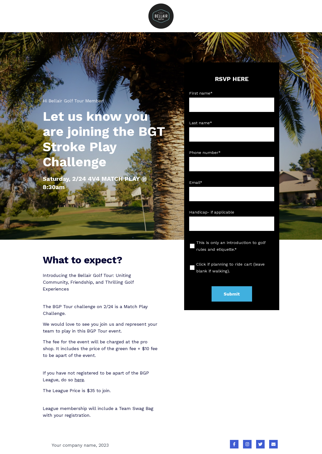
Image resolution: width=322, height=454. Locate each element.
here (79, 379)
